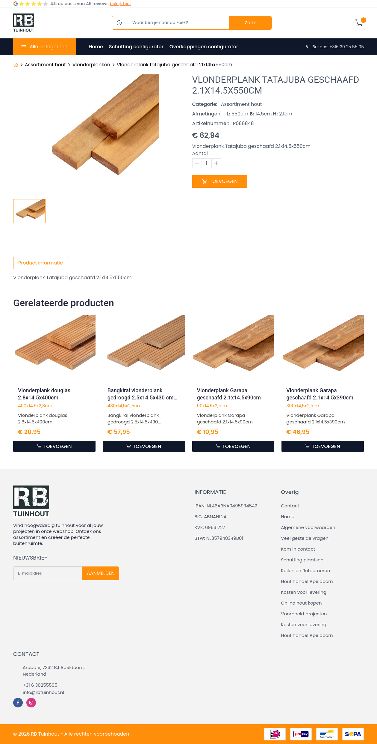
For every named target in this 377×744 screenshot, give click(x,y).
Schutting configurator (136, 46)
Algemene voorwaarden (308, 527)
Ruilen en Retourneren (305, 570)
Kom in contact (298, 549)
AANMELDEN (100, 573)
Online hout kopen (301, 603)
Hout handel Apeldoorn (307, 581)
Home (96, 46)
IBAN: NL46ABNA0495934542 (226, 506)
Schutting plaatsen (302, 560)
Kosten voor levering (303, 592)
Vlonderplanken (91, 64)
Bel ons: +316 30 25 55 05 (334, 47)
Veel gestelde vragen (304, 538)
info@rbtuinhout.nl (43, 692)
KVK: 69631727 (210, 527)
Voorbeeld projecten (304, 614)
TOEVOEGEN (220, 181)
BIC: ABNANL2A (211, 516)
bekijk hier (120, 4)
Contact (290, 506)
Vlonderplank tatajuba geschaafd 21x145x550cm (174, 64)
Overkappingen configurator (203, 46)
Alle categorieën (49, 46)
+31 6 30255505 (40, 685)
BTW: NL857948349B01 (219, 538)
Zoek (250, 22)
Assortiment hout (45, 64)
